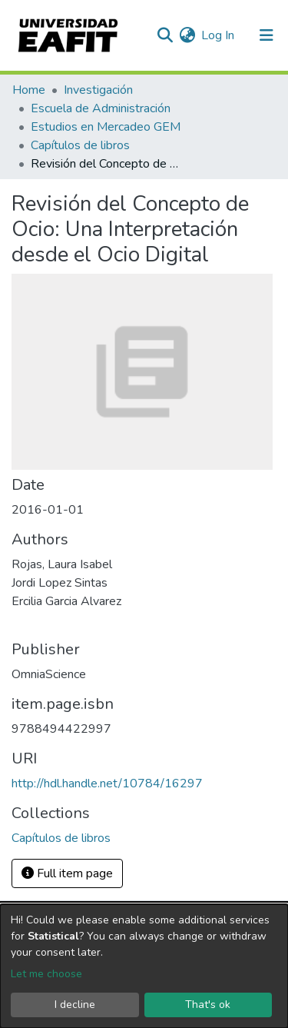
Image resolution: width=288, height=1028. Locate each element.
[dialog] (144, 966)
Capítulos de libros (80, 145)
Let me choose (46, 973)
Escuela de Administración (100, 108)
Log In (218, 35)
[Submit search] (164, 35)
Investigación (98, 90)
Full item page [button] (67, 873)
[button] (187, 35)
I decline (75, 1004)
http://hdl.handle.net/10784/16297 (107, 783)
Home (28, 90)
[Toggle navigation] (266, 35)
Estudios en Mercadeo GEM (105, 126)
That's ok (207, 1004)
